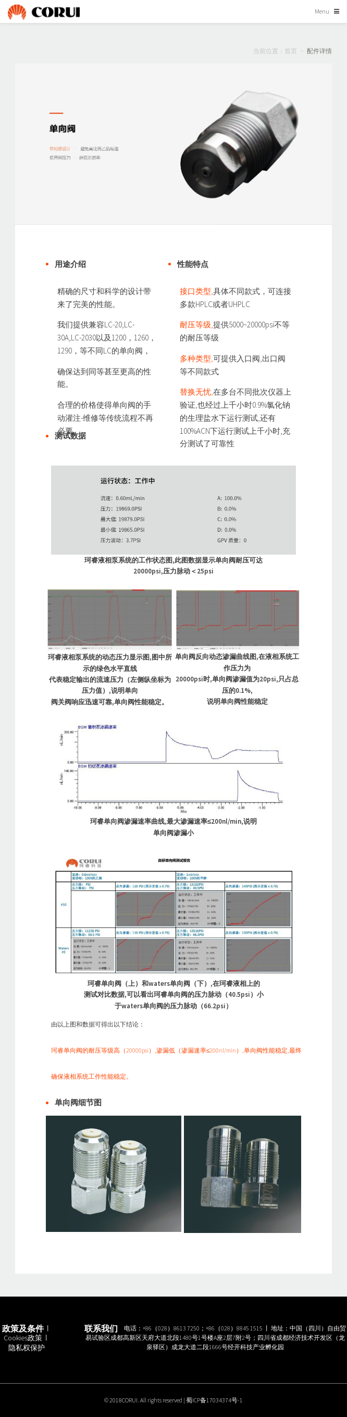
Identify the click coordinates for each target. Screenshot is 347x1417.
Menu (322, 11)
